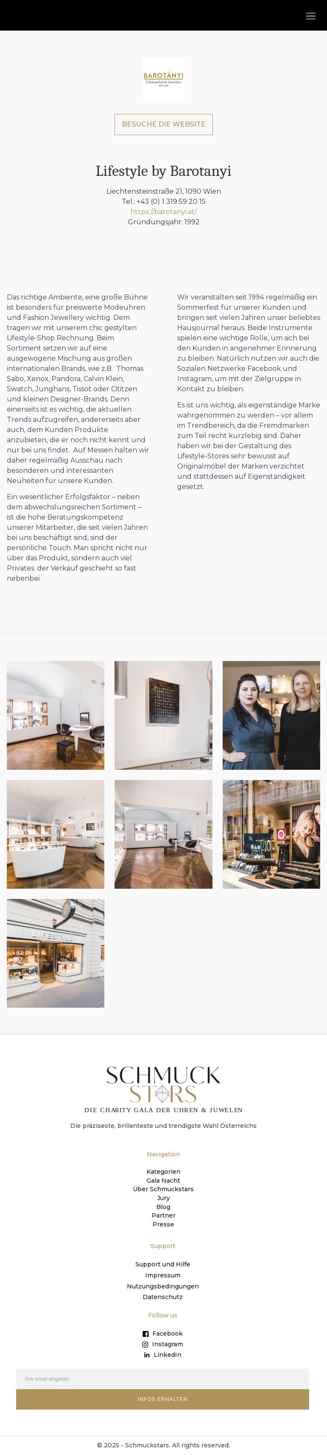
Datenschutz (163, 1296)
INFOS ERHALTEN (162, 1399)
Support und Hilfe (162, 1263)
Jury (163, 1198)
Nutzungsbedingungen (163, 1285)
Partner (163, 1215)
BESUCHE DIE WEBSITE (164, 125)
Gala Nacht (163, 1181)
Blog (163, 1206)
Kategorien (163, 1172)
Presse (163, 1223)
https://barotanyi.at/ (163, 213)
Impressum (163, 1274)
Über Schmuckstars (163, 1189)
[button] (311, 15)
